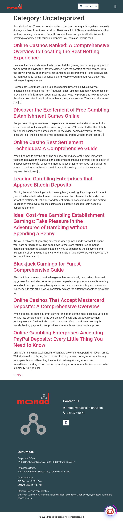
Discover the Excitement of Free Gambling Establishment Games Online (61, 113)
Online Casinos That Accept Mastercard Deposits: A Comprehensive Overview (58, 303)
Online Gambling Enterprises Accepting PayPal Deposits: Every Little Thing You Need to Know (58, 339)
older (17, 375)
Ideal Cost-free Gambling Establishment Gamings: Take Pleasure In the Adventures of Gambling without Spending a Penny (59, 224)
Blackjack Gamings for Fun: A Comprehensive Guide (47, 267)
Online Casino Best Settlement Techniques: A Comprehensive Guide (55, 145)
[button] (115, 6)
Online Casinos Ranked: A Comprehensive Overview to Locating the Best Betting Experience (61, 51)
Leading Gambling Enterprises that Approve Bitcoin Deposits (53, 182)
